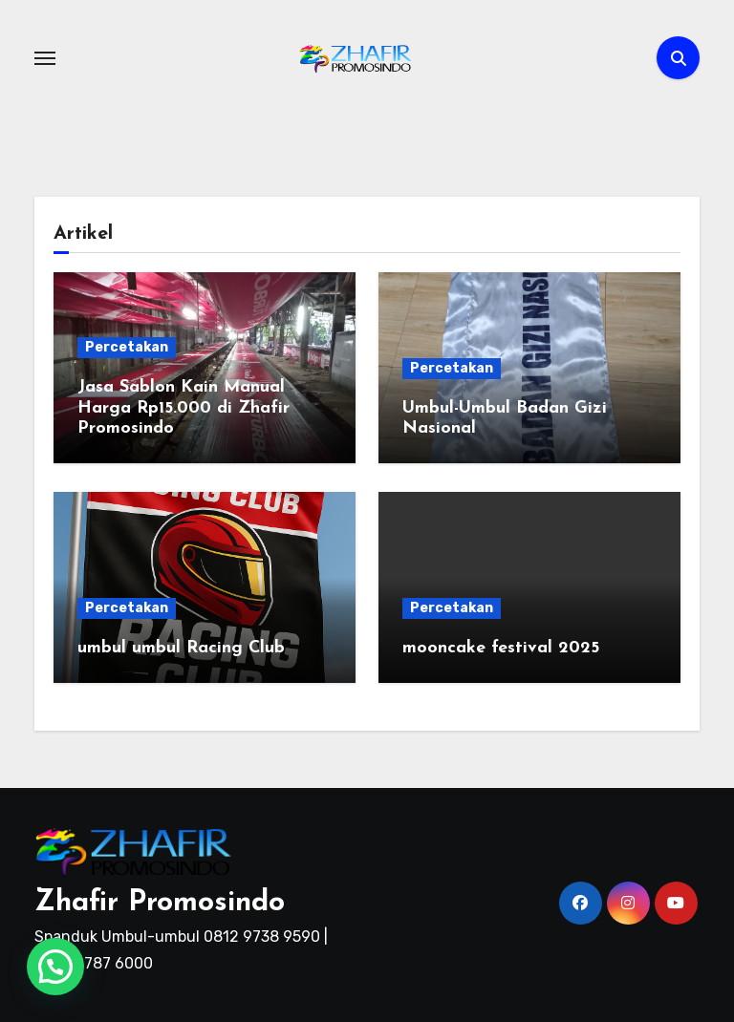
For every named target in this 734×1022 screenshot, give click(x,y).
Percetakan (126, 347)
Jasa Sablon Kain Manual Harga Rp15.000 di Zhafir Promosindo (183, 407)
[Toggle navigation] (44, 58)
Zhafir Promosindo (159, 903)
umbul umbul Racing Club (181, 648)
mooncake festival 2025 (500, 648)
